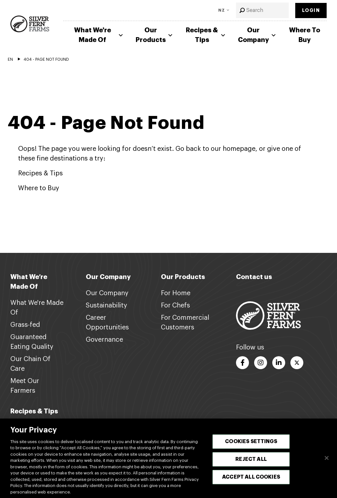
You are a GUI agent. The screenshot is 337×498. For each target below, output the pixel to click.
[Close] (327, 461)
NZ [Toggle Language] (221, 10)
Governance (104, 340)
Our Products (155, 35)
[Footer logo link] (268, 315)
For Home (175, 293)
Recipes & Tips (206, 35)
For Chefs (175, 305)
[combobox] (262, 10)
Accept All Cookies (251, 479)
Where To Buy (304, 35)
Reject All (251, 462)
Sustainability (106, 305)
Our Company (257, 35)
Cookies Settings (251, 444)
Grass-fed (25, 325)
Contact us (254, 277)
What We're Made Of (99, 35)
